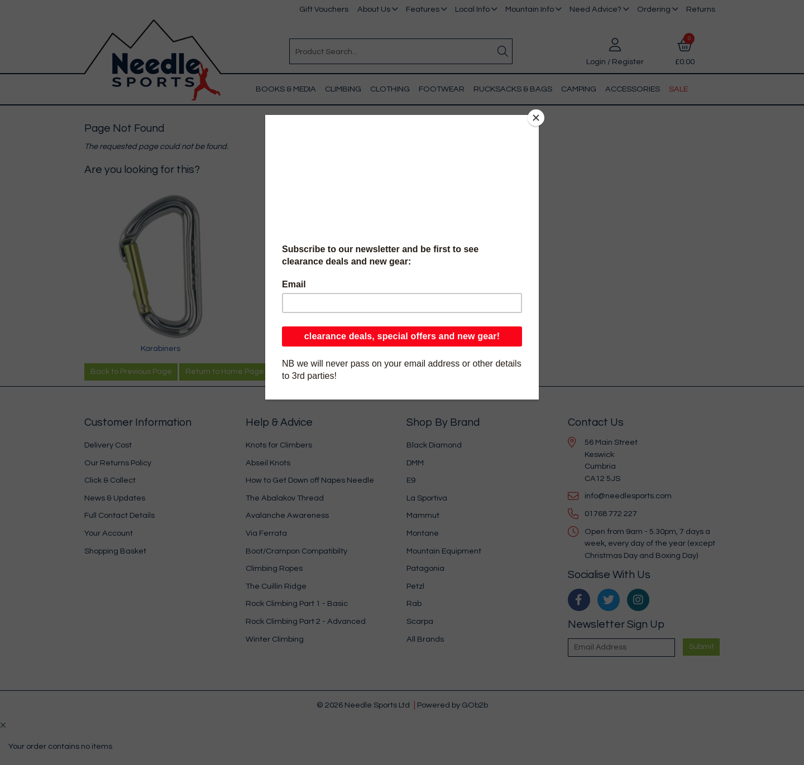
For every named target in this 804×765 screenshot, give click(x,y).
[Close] (536, 117)
